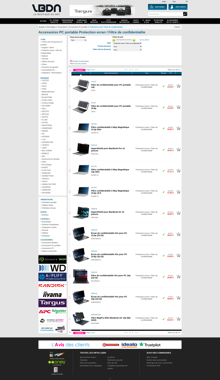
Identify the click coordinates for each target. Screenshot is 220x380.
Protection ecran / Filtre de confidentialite (106, 27)
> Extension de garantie (49, 67)
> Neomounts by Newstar (50, 159)
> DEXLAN (45, 114)
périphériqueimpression (67, 21)
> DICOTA (44, 117)
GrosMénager (94, 21)
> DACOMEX (46, 106)
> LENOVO (45, 145)
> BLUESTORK (46, 97)
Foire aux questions (88, 363)
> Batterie (44, 56)
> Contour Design (47, 103)
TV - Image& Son (146, 21)
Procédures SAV (153, 366)
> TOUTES (45, 80)
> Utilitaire (44, 233)
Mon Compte (152, 357)
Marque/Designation (111, 73)
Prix (170, 73)
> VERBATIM (46, 190)
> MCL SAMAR (46, 151)
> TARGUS (45, 179)
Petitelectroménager (108, 21)
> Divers (44, 64)
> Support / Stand (47, 48)
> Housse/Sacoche (48, 70)
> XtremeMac (46, 193)
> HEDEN (44, 131)
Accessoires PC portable (78, 27)
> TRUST (44, 181)
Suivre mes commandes (157, 360)
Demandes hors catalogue (91, 366)
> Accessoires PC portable (50, 245)
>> (137, 70)
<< (125, 70)
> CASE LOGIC (46, 100)
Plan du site (112, 363)
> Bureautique (46, 222)
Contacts (83, 360)
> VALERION (45, 187)
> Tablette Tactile (47, 205)
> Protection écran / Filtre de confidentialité (51, 51)
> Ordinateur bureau (48, 208)
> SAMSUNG (46, 173)
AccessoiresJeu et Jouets (172, 21)
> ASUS (43, 86)
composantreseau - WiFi (81, 21)
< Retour (177, 27)
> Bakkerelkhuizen (47, 92)
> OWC (43, 162)
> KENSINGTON (47, 142)
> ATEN (43, 89)
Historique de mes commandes (159, 363)
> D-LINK (44, 120)
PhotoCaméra (135, 21)
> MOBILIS (45, 153)
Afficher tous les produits (78, 63)
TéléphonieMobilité (158, 21)
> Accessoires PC (47, 248)
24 (179, 70)
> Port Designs (46, 165)
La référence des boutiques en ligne (46, 11)
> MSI (43, 156)
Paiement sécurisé (115, 360)
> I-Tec (43, 139)
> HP (42, 134)
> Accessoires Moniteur (49, 243)
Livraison (111, 357)
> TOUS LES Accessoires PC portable (52, 43)
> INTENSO (45, 137)
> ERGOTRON (46, 125)
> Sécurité (44, 59)
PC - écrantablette (54, 21)
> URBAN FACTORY (48, 184)
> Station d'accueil (47, 62)
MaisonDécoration (124, 21)
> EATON (44, 123)
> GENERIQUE (46, 128)
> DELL (43, 109)
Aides (164, 1)
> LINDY (44, 148)
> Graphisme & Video (49, 227)
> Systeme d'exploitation (50, 225)
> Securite (44, 230)
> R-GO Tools (46, 170)
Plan (174, 1)
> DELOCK (45, 111)
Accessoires (62, 27)
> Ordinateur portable (49, 202)
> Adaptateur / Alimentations (51, 73)
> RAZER (44, 167)
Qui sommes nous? (88, 357)
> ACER (44, 83)
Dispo (163, 73)
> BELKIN (44, 95)
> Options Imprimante (49, 251)
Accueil (43, 21)
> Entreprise (45, 236)
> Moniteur (45, 215)
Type (146, 73)
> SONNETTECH (47, 176)
